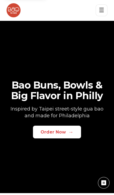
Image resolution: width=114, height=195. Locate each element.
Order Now (57, 132)
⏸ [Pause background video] (104, 183)
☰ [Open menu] (101, 10)
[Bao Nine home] (13, 10)
